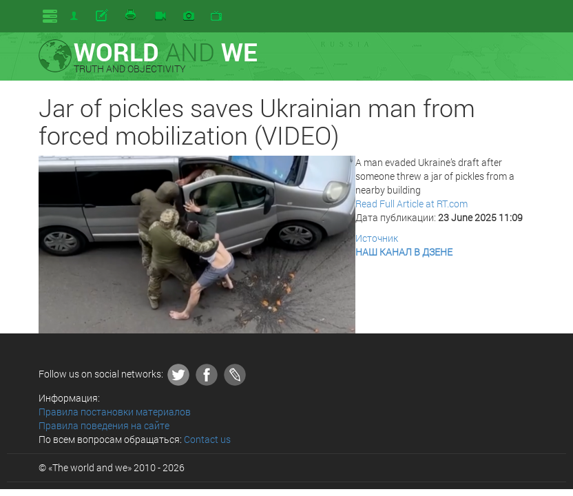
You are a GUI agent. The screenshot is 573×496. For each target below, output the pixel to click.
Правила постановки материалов (115, 411)
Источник (376, 238)
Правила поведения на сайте (104, 425)
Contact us (207, 439)
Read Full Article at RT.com (411, 203)
